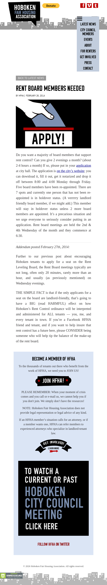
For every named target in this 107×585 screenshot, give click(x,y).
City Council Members (88, 32)
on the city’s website (70, 171)
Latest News (88, 24)
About (88, 45)
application (83, 165)
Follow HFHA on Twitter (53, 544)
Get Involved (88, 57)
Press (88, 63)
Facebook (83, 5)
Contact (88, 68)
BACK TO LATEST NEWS (31, 78)
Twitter (95, 5)
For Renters (88, 51)
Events (88, 39)
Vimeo (89, 5)
